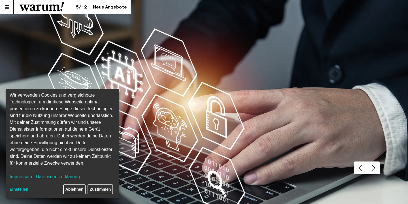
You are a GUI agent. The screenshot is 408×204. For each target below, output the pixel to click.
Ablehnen (74, 189)
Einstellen (19, 189)
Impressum (21, 176)
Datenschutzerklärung (58, 176)
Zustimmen (100, 189)
